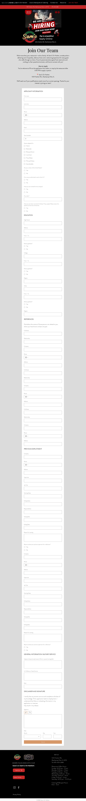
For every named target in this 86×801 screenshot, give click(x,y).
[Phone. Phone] (44, 115)
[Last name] (42, 107)
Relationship (27, 338)
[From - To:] (42, 239)
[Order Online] (19, 777)
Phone (25, 112)
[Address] (42, 123)
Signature (26, 709)
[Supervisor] (42, 480)
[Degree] (42, 281)
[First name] (42, 99)
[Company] (42, 349)
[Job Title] (42, 488)
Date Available (27, 135)
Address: (26, 228)
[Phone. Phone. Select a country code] (26, 115)
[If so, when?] (42, 199)
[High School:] (42, 223)
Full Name (26, 330)
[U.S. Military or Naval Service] (43, 676)
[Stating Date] (42, 520)
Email (25, 127)
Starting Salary (27, 493)
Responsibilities (27, 509)
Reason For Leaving (28, 532)
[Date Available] (25, 138)
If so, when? (26, 196)
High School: (27, 220)
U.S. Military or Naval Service (31, 671)
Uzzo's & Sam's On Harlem (23, 765)
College (26, 253)
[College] (42, 256)
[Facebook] (18, 787)
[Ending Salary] (42, 504)
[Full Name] (42, 333)
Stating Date (27, 516)
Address (26, 120)
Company (26, 346)
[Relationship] (42, 341)
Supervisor (26, 477)
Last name (26, 104)
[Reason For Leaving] (43, 538)
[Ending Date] (42, 528)
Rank (25, 683)
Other (25, 286)
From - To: (26, 235)
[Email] (42, 131)
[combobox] (32, 736)
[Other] (42, 289)
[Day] (46, 736)
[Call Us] (19, 770)
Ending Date (27, 524)
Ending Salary (27, 501)
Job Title (26, 485)
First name (26, 96)
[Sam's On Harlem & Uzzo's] (9, 2)
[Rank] (42, 686)
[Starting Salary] (42, 496)
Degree (25, 278)
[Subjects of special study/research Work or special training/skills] (43, 664)
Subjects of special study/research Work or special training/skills (38, 659)
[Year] (57, 736)
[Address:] (42, 231)
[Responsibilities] (42, 512)
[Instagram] (14, 787)
